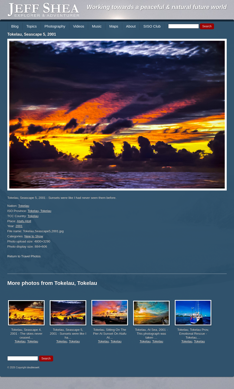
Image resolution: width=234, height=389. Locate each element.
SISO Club (152, 26)
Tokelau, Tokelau (39, 211)
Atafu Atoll (24, 221)
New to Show (33, 236)
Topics (31, 26)
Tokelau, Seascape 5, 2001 (31, 34)
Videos (78, 26)
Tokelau (23, 206)
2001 (19, 226)
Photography (55, 26)
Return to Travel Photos (24, 256)
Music (96, 26)
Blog (15, 26)
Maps (113, 26)
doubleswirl (33, 367)
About (131, 26)
